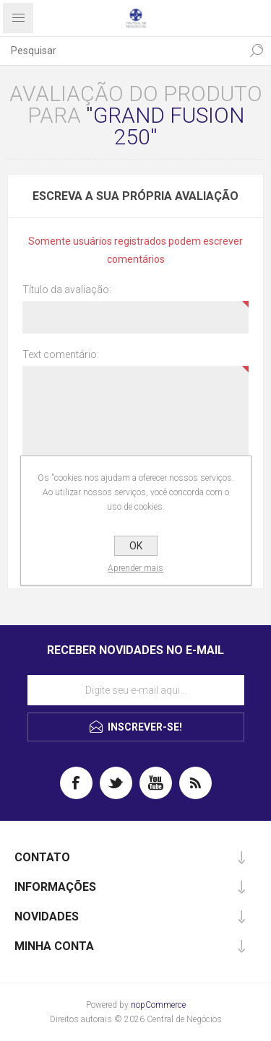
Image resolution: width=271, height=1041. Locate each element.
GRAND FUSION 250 (168, 126)
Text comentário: (60, 354)
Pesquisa (256, 50)
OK (135, 546)
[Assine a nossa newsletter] (135, 690)
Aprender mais (135, 568)
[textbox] (121, 50)
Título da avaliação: (66, 289)
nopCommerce (158, 1005)
